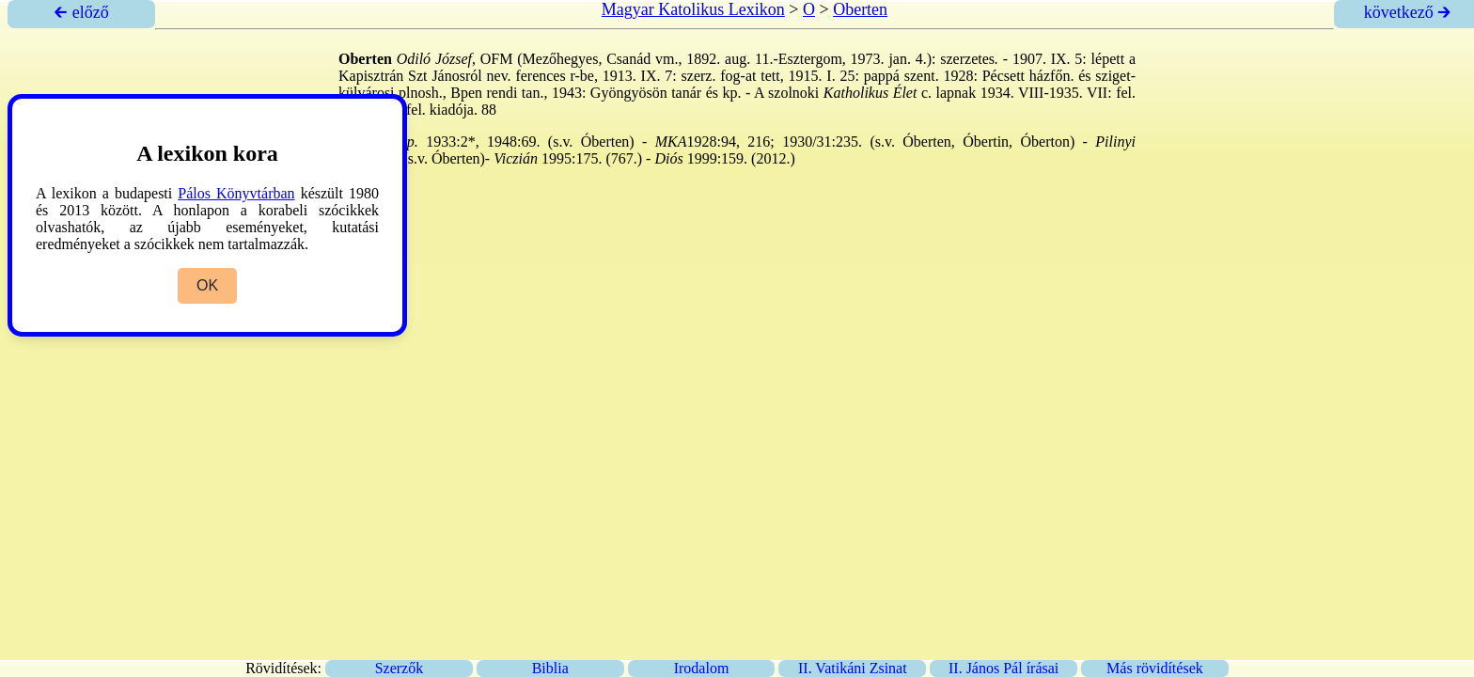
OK (207, 285)
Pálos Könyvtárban (236, 193)
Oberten (860, 9)
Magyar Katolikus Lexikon (693, 9)
